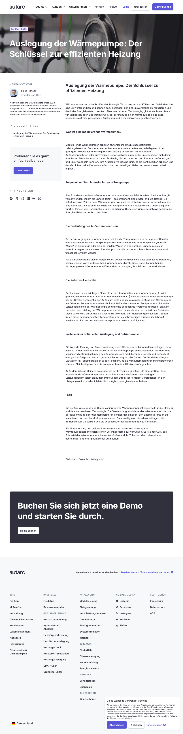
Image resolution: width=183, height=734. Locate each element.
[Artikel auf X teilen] (16, 198)
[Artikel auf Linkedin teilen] (28, 198)
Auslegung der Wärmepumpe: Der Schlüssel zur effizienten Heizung (36, 134)
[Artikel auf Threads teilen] (33, 198)
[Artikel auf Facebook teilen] (11, 198)
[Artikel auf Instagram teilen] (22, 198)
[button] (40, 6)
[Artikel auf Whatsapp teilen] (39, 198)
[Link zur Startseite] (17, 7)
